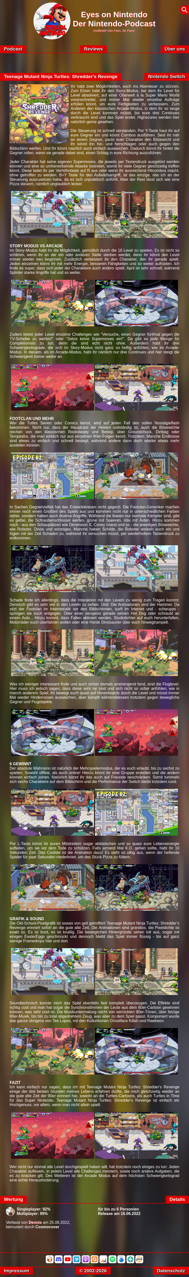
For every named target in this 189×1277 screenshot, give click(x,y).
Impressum (16, 1270)
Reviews (93, 48)
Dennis (35, 1222)
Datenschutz (171, 1270)
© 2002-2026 (93, 1270)
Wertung (13, 1199)
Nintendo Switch (166, 76)
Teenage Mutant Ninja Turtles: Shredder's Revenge (60, 76)
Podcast (13, 48)
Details (177, 1199)
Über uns (175, 48)
